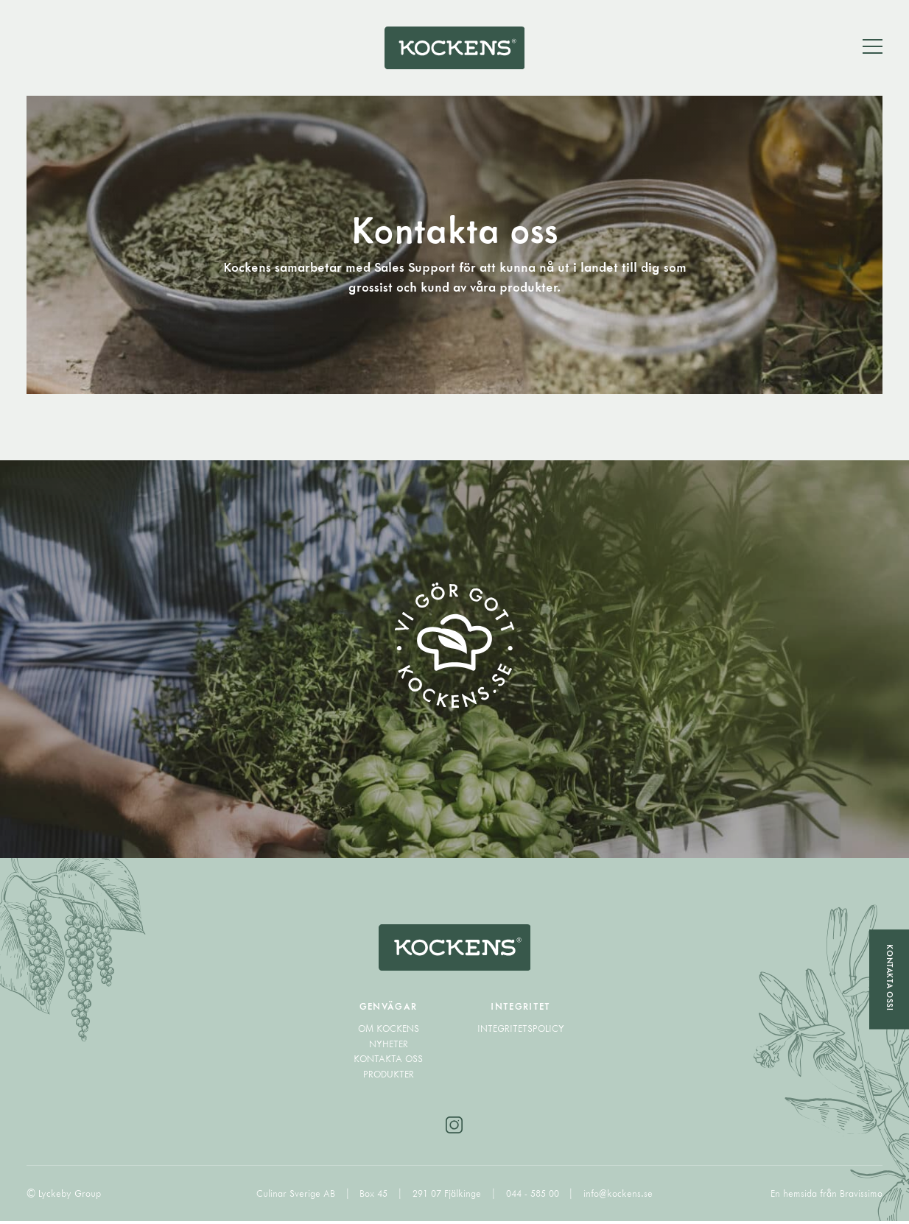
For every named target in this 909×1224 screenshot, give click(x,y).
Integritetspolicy (520, 1032)
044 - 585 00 (534, 1197)
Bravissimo (861, 1197)
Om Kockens (388, 1032)
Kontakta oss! (889, 977)
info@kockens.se (618, 1197)
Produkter (388, 1077)
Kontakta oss (388, 1063)
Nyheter (388, 1047)
